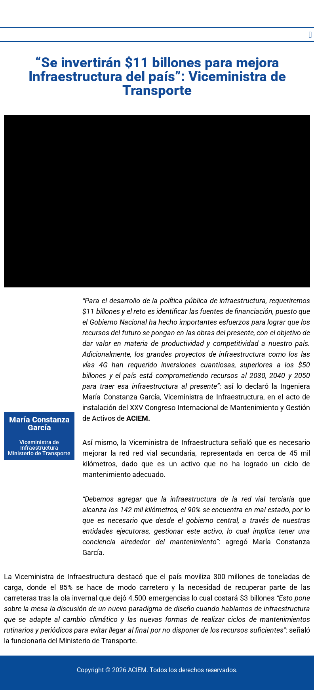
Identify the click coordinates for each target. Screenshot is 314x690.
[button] (310, 34)
